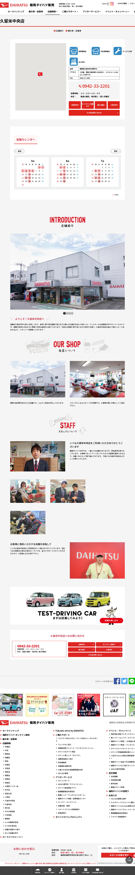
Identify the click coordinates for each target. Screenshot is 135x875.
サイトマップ (72, 863)
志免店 (7, 768)
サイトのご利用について (87, 863)
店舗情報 (52, 11)
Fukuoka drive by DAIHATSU (70, 730)
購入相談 (100, 105)
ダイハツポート (64, 780)
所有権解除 (62, 762)
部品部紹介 (62, 813)
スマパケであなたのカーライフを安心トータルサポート (77, 739)
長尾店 (7, 782)
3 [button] (69, 313)
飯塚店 (7, 818)
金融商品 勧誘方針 (65, 766)
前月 (19, 151)
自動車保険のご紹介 (65, 759)
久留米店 (8, 804)
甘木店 (7, 790)
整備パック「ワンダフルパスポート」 (72, 795)
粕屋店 (7, 757)
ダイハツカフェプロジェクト (69, 816)
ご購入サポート (69, 11)
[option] (67, 273)
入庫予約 (113, 105)
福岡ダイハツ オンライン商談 (16, 734)
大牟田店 (8, 815)
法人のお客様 (63, 773)
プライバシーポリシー (12, 863)
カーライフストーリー (13, 836)
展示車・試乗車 (36, 11)
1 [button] (63, 313)
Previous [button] (12, 275)
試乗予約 (74, 105)
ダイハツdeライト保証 (66, 751)
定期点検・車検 (64, 806)
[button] (41, 74)
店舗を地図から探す (12, 829)
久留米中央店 (10, 800)
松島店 (7, 764)
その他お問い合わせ (94, 112)
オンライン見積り (109, 644)
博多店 (7, 772)
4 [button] (71, 313)
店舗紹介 (60, 30)
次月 (115, 151)
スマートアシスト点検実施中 (68, 809)
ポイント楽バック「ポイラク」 (69, 755)
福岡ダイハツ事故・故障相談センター (72, 798)
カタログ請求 (122, 3)
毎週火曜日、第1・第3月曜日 (72, 852)
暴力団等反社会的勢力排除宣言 (54, 863)
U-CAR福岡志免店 (11, 822)
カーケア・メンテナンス (67, 802)
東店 (6, 761)
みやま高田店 (10, 811)
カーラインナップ (16, 11)
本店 (6, 750)
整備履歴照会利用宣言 (66, 791)
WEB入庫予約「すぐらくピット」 (70, 784)
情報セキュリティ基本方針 (32, 863)
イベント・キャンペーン (116, 11)
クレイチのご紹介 (64, 744)
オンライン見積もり (88, 105)
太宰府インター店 (11, 786)
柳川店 (7, 808)
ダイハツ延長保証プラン (67, 788)
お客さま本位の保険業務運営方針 (70, 769)
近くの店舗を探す (11, 833)
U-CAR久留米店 (11, 826)
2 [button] (66, 313)
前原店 (7, 779)
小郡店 (7, 797)
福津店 (7, 754)
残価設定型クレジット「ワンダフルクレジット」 (76, 748)
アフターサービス (91, 11)
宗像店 (7, 746)
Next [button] (121, 273)
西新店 (7, 775)
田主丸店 (8, 793)
